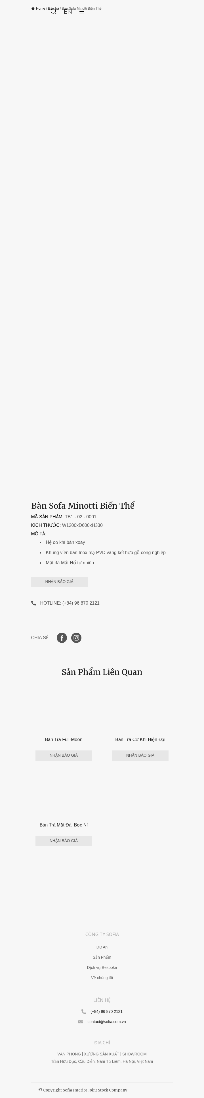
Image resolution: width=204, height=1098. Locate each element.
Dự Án (102, 947)
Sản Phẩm (102, 957)
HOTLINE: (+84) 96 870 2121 (70, 603)
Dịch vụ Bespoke (102, 968)
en (68, 11)
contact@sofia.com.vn (106, 1022)
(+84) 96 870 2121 (107, 1011)
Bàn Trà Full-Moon (64, 739)
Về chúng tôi (102, 978)
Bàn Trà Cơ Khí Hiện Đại (140, 739)
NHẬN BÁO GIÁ (59, 582)
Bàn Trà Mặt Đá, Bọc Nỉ (64, 825)
